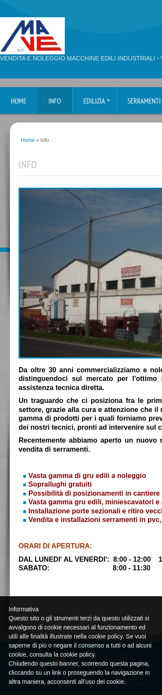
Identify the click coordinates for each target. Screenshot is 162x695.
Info (54, 101)
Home (18, 101)
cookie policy (77, 654)
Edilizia (96, 101)
